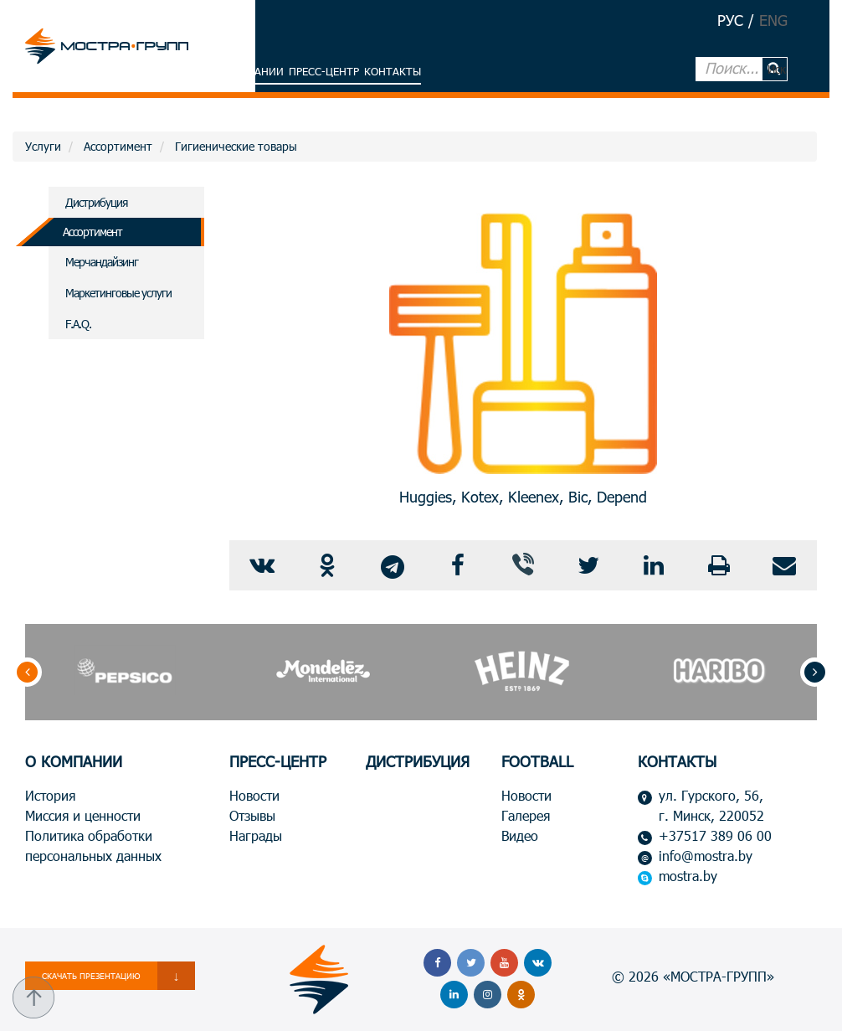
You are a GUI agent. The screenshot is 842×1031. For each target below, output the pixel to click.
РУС (730, 20)
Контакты (392, 71)
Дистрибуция (96, 202)
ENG (773, 20)
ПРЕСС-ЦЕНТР (277, 761)
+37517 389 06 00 (715, 835)
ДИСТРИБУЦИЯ (418, 761)
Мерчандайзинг (101, 262)
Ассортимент (92, 231)
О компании (248, 71)
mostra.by (688, 876)
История (50, 795)
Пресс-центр (324, 71)
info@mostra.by (705, 855)
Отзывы (252, 815)
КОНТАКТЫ (677, 761)
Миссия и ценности (83, 815)
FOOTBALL (537, 761)
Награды (255, 835)
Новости (254, 795)
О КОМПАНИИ (73, 761)
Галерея (525, 815)
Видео (519, 835)
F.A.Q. (78, 324)
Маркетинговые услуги (118, 293)
